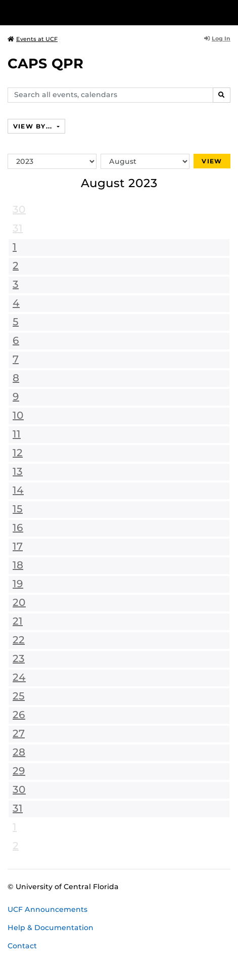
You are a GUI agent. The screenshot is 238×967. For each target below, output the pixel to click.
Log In (217, 38)
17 (18, 546)
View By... (34, 126)
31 (18, 228)
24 (19, 677)
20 (19, 602)
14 (18, 490)
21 (18, 621)
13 (18, 471)
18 (18, 565)
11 (17, 434)
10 (18, 415)
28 (19, 752)
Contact (22, 945)
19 (18, 584)
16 (18, 527)
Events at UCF (33, 38)
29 (19, 771)
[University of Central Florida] (77, 12)
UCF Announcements (47, 909)
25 (19, 696)
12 (18, 453)
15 (18, 509)
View (212, 161)
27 (19, 733)
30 (19, 209)
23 (19, 658)
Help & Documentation (50, 927)
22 (19, 640)
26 (19, 715)
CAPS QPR (45, 63)
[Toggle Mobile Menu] (227, 12)
